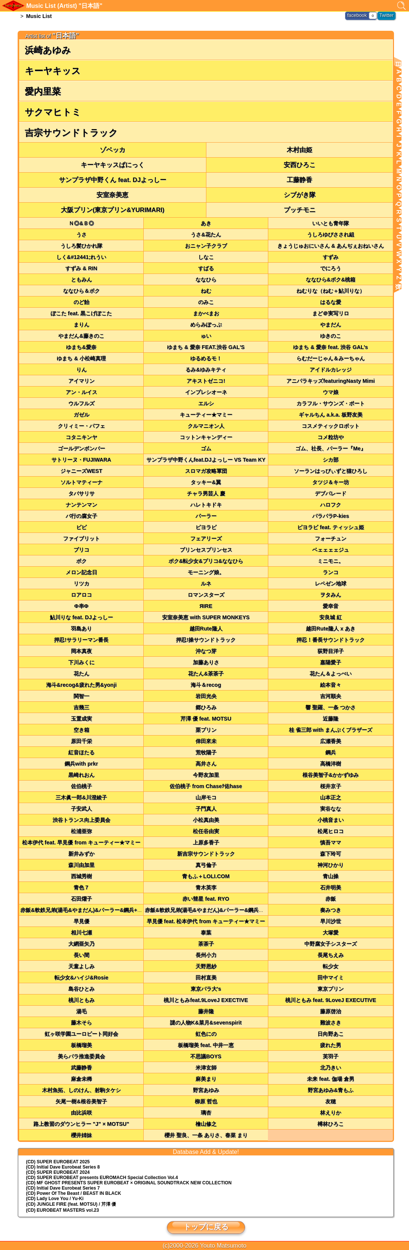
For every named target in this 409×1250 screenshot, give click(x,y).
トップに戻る (206, 1227)
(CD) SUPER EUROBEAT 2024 (58, 1172)
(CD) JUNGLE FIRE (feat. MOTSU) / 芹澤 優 (71, 1204)
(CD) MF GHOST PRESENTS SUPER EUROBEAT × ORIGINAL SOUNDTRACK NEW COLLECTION (129, 1182)
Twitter (387, 15)
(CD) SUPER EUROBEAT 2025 (58, 1161)
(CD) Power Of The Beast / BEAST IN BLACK (73, 1193)
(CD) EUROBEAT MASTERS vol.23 (62, 1210)
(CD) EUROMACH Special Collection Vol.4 (102, 1177)
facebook (359, 15)
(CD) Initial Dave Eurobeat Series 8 (63, 1167)
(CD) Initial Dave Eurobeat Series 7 (63, 1188)
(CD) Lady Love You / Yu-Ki (54, 1198)
